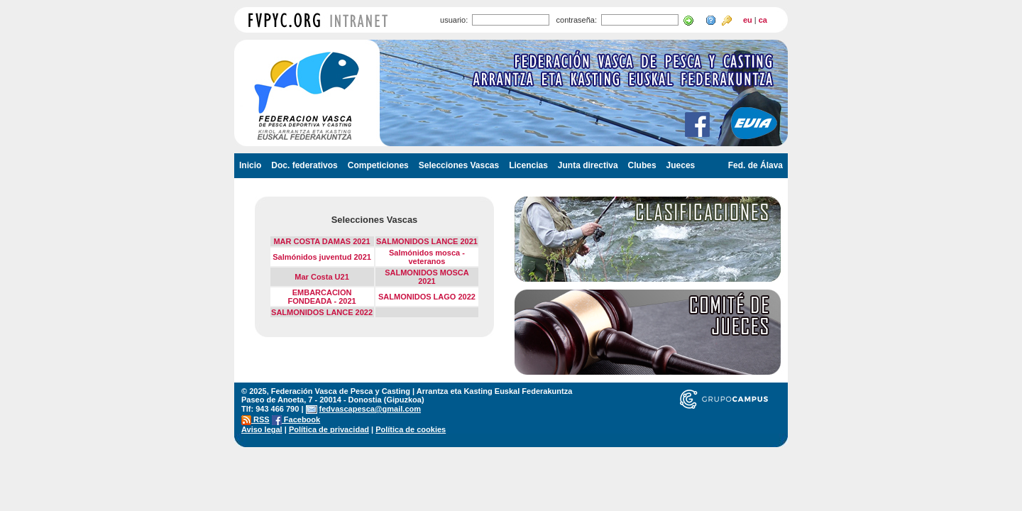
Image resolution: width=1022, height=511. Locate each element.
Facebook (296, 419)
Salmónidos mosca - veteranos (427, 256)
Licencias (528, 165)
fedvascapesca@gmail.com (370, 409)
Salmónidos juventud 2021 (322, 257)
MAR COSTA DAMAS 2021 (321, 241)
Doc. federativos (304, 165)
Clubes (642, 165)
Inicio (250, 165)
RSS (255, 419)
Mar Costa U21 (321, 277)
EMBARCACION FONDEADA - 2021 (321, 296)
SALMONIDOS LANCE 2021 (427, 241)
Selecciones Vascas (459, 165)
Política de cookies (410, 429)
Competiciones (378, 165)
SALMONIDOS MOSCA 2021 (427, 276)
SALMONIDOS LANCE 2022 (322, 312)
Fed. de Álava (755, 165)
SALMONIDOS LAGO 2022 (427, 296)
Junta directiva (588, 165)
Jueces (681, 165)
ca (763, 20)
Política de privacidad (329, 429)
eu (747, 20)
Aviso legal (261, 429)
